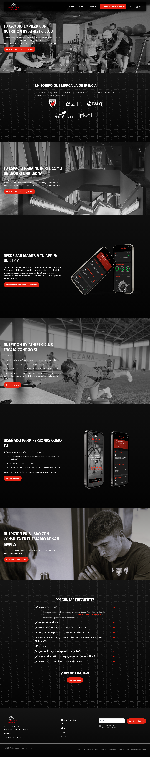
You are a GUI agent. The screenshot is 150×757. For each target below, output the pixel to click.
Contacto (92, 6)
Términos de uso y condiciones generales (132, 750)
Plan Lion (69, 6)
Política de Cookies (93, 750)
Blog (81, 6)
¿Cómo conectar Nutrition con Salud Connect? (75, 661)
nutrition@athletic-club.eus (13, 737)
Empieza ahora (12, 478)
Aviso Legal (81, 750)
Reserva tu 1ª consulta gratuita (19, 49)
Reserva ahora (12, 385)
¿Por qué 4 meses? (75, 646)
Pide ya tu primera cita (16, 559)
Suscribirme (136, 721)
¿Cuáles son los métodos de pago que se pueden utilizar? (75, 656)
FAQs (63, 732)
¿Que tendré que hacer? (75, 622)
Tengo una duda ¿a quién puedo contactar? (75, 651)
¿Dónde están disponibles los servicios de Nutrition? (75, 632)
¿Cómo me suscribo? (75, 607)
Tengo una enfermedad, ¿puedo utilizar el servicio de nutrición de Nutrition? (75, 639)
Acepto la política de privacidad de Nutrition (109, 727)
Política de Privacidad (108, 750)
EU (140, 6)
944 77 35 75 (8, 733)
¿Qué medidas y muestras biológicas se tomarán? (75, 627)
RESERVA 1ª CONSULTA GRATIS (113, 6)
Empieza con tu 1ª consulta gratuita (21, 284)
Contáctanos (75, 680)
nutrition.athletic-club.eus (89, 615)
